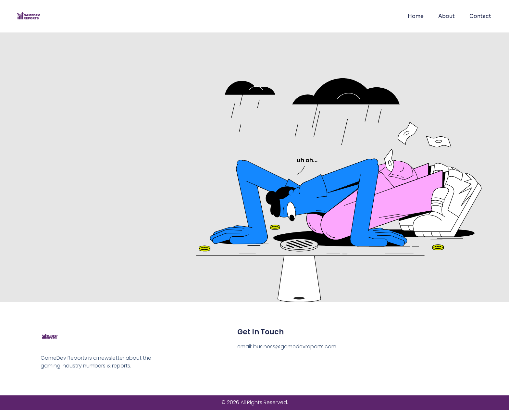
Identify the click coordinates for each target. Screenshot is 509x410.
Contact (480, 16)
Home (416, 16)
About (446, 16)
